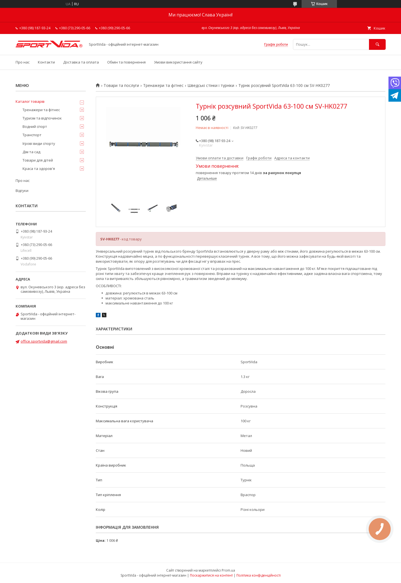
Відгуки (22, 190)
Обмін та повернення (126, 62)
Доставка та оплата (81, 62)
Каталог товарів (30, 101)
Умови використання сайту (178, 62)
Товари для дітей (38, 160)
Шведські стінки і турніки (210, 85)
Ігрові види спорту (39, 143)
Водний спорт (35, 126)
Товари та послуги (121, 85)
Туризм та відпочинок (42, 118)
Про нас (23, 62)
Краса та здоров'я (39, 168)
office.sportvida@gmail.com (44, 341)
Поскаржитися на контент (211, 575)
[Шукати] (377, 44)
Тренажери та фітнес (163, 85)
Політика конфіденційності (258, 575)
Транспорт (32, 134)
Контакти (46, 62)
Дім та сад (31, 151)
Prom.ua (228, 570)
